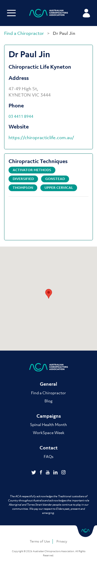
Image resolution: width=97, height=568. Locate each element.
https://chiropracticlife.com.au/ (41, 137)
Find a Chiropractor (24, 33)
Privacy (61, 541)
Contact (49, 448)
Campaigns (48, 416)
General (48, 384)
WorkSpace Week (48, 432)
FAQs (48, 456)
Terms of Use (40, 541)
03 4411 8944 (21, 116)
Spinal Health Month (48, 424)
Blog (48, 400)
